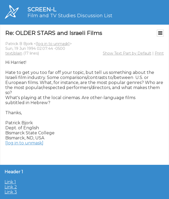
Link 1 (10, 181)
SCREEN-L (42, 9)
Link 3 (11, 191)
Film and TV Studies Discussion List (70, 16)
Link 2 (11, 186)
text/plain (13, 53)
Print (159, 53)
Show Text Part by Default (127, 53)
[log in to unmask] (53, 43)
